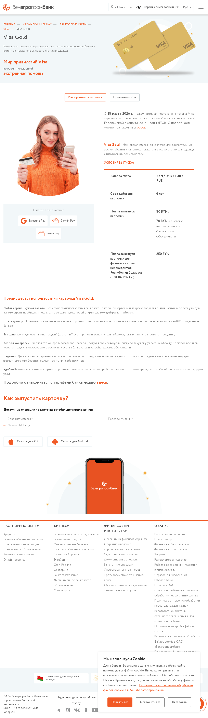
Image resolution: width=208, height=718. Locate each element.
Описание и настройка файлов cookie (174, 628)
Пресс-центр (163, 539)
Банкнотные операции (118, 565)
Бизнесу (61, 526)
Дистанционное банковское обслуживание (72, 582)
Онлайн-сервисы (14, 560)
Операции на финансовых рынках (125, 539)
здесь (141, 127)
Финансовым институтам (116, 528)
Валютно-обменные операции (23, 539)
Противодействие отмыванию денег (124, 577)
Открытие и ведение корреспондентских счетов (122, 546)
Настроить (179, 702)
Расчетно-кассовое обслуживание (76, 534)
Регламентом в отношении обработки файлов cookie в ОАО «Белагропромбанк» (148, 687)
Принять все (120, 702)
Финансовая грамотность (170, 549)
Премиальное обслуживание (22, 549)
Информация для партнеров (122, 570)
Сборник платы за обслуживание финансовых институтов (125, 587)
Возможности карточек (18, 555)
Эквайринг (60, 560)
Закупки (159, 555)
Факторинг (61, 570)
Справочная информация (170, 575)
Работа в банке (164, 580)
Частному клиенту (21, 526)
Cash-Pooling (62, 565)
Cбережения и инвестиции (21, 544)
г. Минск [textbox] (120, 7)
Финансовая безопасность (171, 544)
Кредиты (9, 534)
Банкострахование (66, 575)
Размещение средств (67, 539)
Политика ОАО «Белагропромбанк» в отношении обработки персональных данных (176, 590)
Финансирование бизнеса (71, 544)
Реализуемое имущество (170, 560)
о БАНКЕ (161, 526)
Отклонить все (150, 702)
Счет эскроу (62, 591)
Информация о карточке (85, 97)
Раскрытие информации (169, 534)
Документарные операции (121, 560)
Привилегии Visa (124, 97)
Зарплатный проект (66, 555)
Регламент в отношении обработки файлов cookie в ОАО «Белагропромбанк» (177, 641)
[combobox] (120, 7)
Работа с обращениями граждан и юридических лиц (175, 567)
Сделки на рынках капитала (121, 555)
